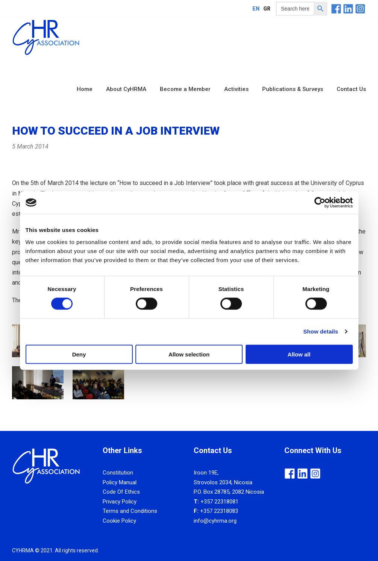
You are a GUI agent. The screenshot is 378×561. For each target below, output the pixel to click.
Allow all (299, 354)
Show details (320, 331)
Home (85, 89)
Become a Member (185, 89)
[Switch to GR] (266, 8)
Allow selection (189, 354)
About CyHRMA (126, 89)
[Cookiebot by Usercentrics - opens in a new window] (320, 202)
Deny (79, 354)
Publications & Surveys (292, 89)
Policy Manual (120, 482)
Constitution (118, 472)
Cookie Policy (119, 520)
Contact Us (351, 89)
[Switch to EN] (255, 8)
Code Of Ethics (121, 491)
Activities (236, 89)
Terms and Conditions (130, 511)
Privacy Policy (120, 501)
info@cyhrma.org (215, 520)
